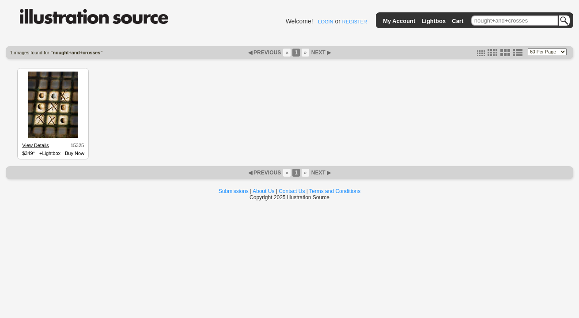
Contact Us (292, 191)
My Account (399, 21)
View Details (35, 145)
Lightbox (433, 21)
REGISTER (354, 21)
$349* (28, 153)
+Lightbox (50, 153)
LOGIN (325, 21)
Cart (457, 21)
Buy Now (74, 153)
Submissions (234, 191)
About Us (263, 191)
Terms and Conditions (334, 191)
